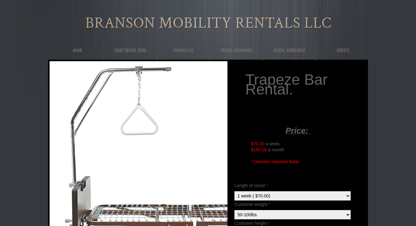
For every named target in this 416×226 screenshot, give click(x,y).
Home (78, 50)
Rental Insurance (236, 50)
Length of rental (251, 185)
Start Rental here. (130, 50)
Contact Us (183, 50)
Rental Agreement (290, 50)
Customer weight (252, 204)
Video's (343, 50)
